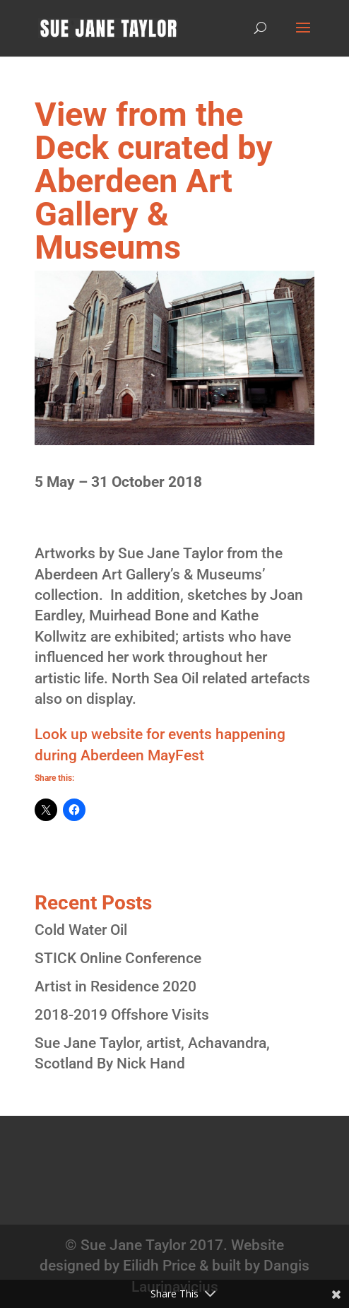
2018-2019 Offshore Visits (122, 1014)
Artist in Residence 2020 (115, 986)
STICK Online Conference (118, 958)
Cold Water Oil (81, 929)
